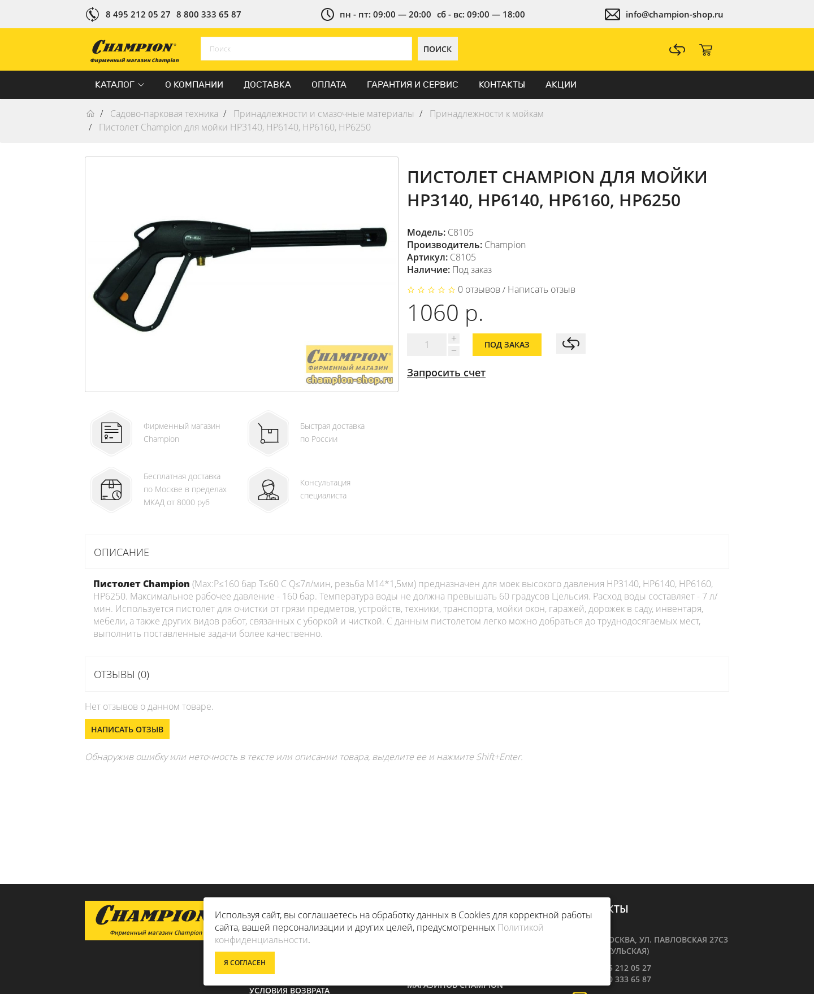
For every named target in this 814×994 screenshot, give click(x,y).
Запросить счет (446, 372)
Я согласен (245, 962)
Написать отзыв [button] (127, 729)
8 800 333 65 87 (208, 14)
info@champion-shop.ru (675, 14)
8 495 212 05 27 (138, 14)
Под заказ (507, 344)
